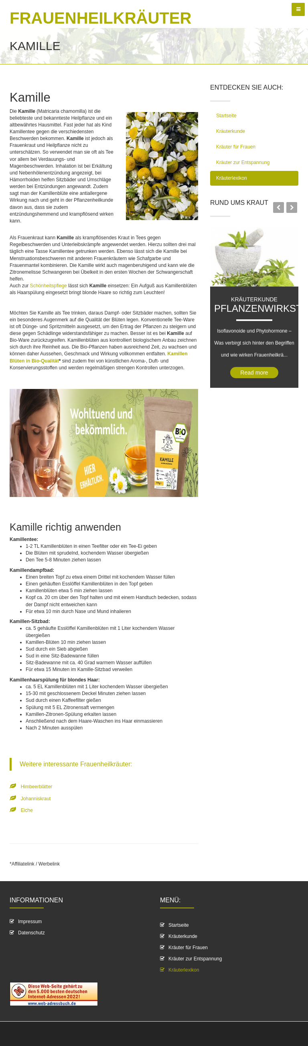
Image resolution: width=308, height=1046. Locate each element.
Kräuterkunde (230, 131)
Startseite (226, 115)
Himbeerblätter (37, 787)
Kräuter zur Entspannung (243, 162)
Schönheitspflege (49, 286)
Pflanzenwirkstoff (256, 346)
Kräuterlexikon (231, 178)
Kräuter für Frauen (235, 147)
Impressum (30, 921)
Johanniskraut (36, 799)
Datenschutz (31, 933)
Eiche (27, 810)
